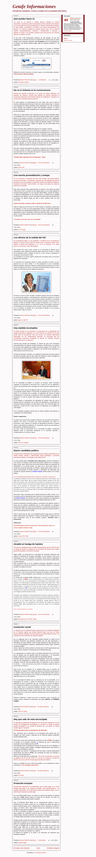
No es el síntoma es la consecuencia (32, 90)
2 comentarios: (42, 80)
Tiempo (66, 38)
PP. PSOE (25, 536)
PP (19, 82)
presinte (20, 842)
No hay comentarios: (44, 162)
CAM (24, 320)
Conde (20, 536)
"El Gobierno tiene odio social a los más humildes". (27, 219)
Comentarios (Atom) (40, 852)
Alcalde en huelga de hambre (28, 544)
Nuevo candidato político (26, 450)
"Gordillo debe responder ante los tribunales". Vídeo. (30, 157)
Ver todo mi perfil (67, 31)
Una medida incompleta (25, 328)
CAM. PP (20, 442)
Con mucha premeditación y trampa (32, 175)
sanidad (26, 82)
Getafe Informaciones (34, 6)
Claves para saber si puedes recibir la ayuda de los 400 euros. (32, 203)
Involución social (22, 627)
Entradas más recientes (22, 848)
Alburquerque (22, 619)
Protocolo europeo (23, 783)
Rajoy (22, 82)
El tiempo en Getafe (68, 40)
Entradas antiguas (53, 848)
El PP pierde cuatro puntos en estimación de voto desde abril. (30, 730)
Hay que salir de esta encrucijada (30, 719)
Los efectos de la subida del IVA (30, 237)
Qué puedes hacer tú (24, 19)
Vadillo (35, 619)
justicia (20, 167)
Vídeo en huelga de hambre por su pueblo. (23, 609)
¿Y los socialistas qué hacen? (30, 765)
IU (18, 229)
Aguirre (20, 320)
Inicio (38, 848)
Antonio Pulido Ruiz (76, 18)
